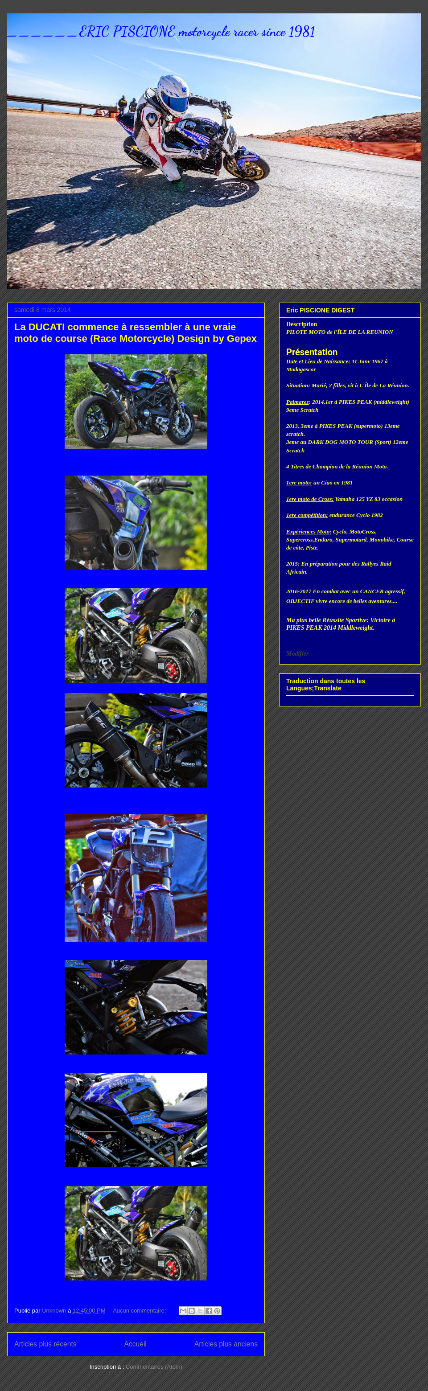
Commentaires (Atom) (154, 1366)
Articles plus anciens (226, 1344)
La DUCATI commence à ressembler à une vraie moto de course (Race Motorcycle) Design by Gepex (135, 332)
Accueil (135, 1344)
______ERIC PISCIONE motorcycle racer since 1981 (161, 31)
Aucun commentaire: (140, 1310)
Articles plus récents (45, 1344)
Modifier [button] (297, 653)
